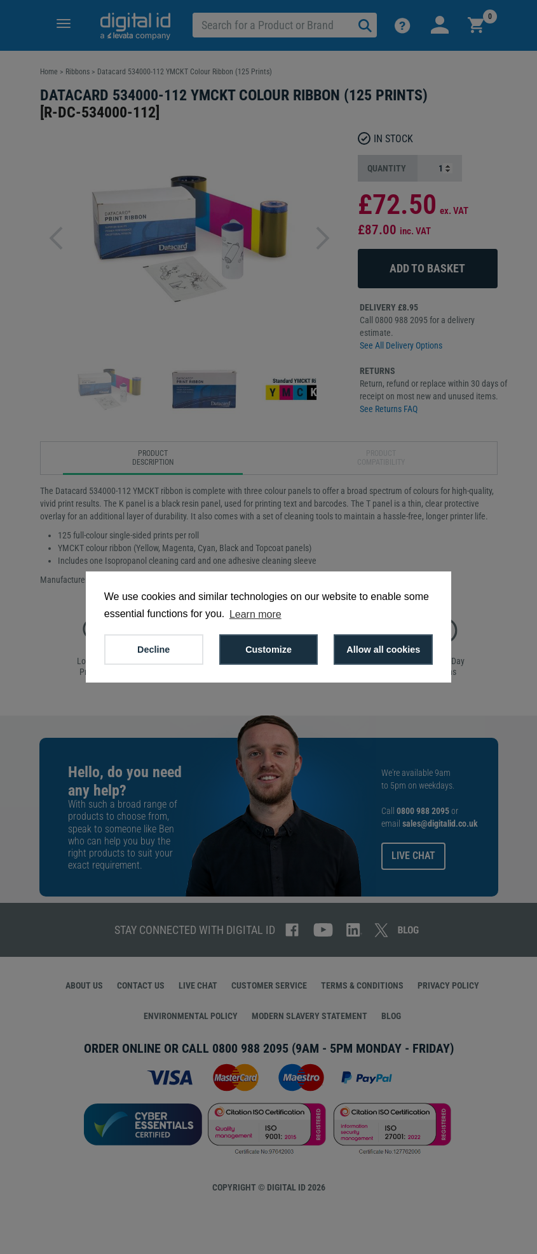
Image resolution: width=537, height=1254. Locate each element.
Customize (268, 649)
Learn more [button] (255, 614)
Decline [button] (153, 649)
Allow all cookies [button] (383, 649)
